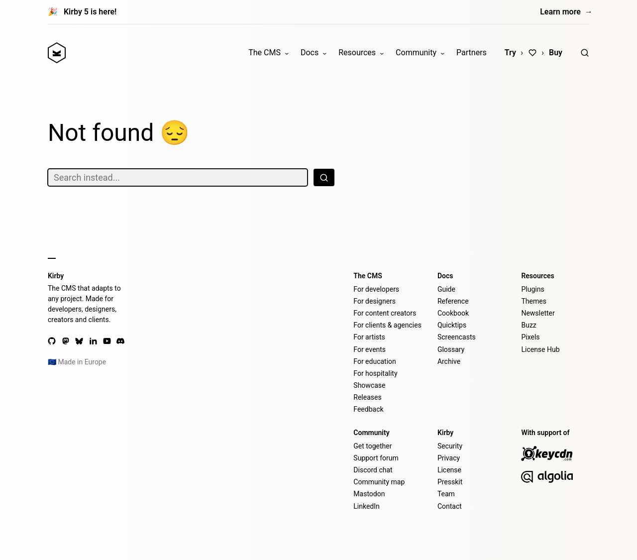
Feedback (368, 409)
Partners (471, 52)
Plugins (532, 289)
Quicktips (451, 325)
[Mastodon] (65, 340)
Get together (372, 446)
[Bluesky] (79, 340)
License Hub (540, 349)
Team (446, 494)
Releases (367, 397)
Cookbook (453, 313)
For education (374, 361)
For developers (376, 289)
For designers (374, 301)
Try (510, 52)
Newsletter (537, 313)
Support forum (375, 458)
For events (369, 349)
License (449, 470)
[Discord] (120, 340)
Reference (453, 301)
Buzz (528, 325)
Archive (448, 361)
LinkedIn (366, 506)
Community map (379, 482)
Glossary (450, 349)
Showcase (369, 385)
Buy (555, 52)
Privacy (448, 458)
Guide (446, 289)
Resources (357, 52)
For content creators (384, 313)
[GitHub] (51, 340)
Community (416, 52)
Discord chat (372, 470)
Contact (449, 506)
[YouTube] (107, 340)
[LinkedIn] (93, 340)
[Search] (584, 52)
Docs (309, 52)
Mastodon (369, 494)
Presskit (449, 482)
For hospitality (375, 373)
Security (449, 446)
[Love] (532, 52)
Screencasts (456, 337)
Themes (533, 301)
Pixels (530, 337)
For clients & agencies (387, 325)
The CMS (264, 52)
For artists (369, 337)
